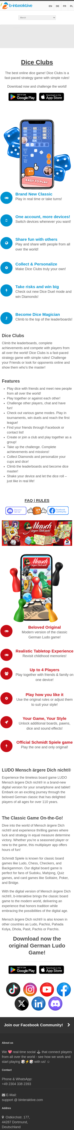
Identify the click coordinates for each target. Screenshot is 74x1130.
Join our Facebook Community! (37, 1025)
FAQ (29, 500)
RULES (42, 500)
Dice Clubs (37, 62)
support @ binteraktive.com (22, 1100)
